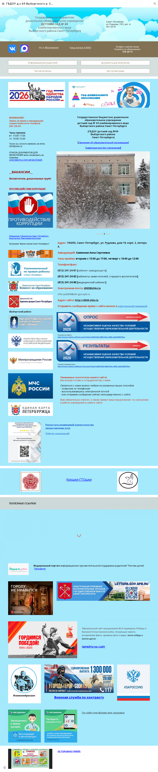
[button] (3, 3)
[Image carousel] (103, 193)
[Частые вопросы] (42, 70)
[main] (54, 24)
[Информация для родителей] (42, 62)
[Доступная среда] (115, 70)
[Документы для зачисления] (115, 62)
